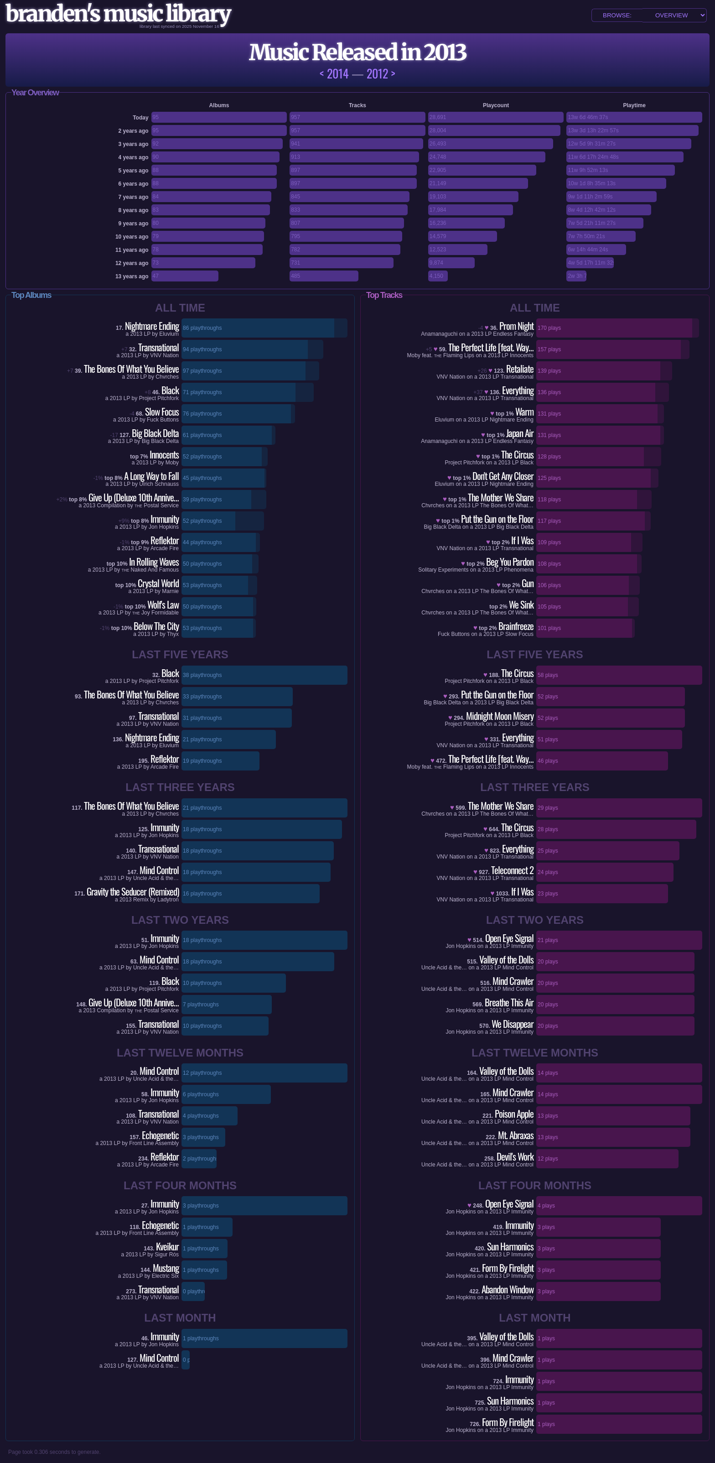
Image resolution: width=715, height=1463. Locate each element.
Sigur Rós (167, 1254)
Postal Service (157, 505)
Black (527, 462)
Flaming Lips (455, 355)
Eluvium (169, 334)
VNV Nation (164, 355)
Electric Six (165, 1276)
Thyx (173, 634)
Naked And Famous (150, 570)
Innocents (522, 355)
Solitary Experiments (443, 570)
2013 (136, 334)
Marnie (170, 591)
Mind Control (518, 967)
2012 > (381, 73)
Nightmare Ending (512, 420)
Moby (172, 462)
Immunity (522, 946)
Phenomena (519, 570)
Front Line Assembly (154, 1143)
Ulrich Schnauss (159, 484)
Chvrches (167, 377)
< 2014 (334, 73)
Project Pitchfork (159, 398)
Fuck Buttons (163, 420)
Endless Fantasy (513, 334)
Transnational (517, 377)
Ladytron (168, 899)
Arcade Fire (164, 548)
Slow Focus (519, 634)
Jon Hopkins (164, 527)
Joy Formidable (155, 612)
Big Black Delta (160, 441)
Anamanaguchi (439, 334)
